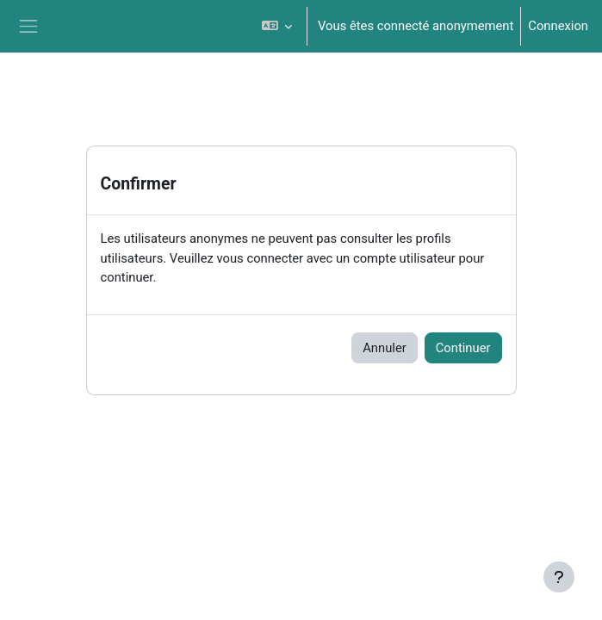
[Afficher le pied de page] (558, 576)
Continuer (463, 348)
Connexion (558, 26)
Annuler (385, 348)
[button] (277, 26)
